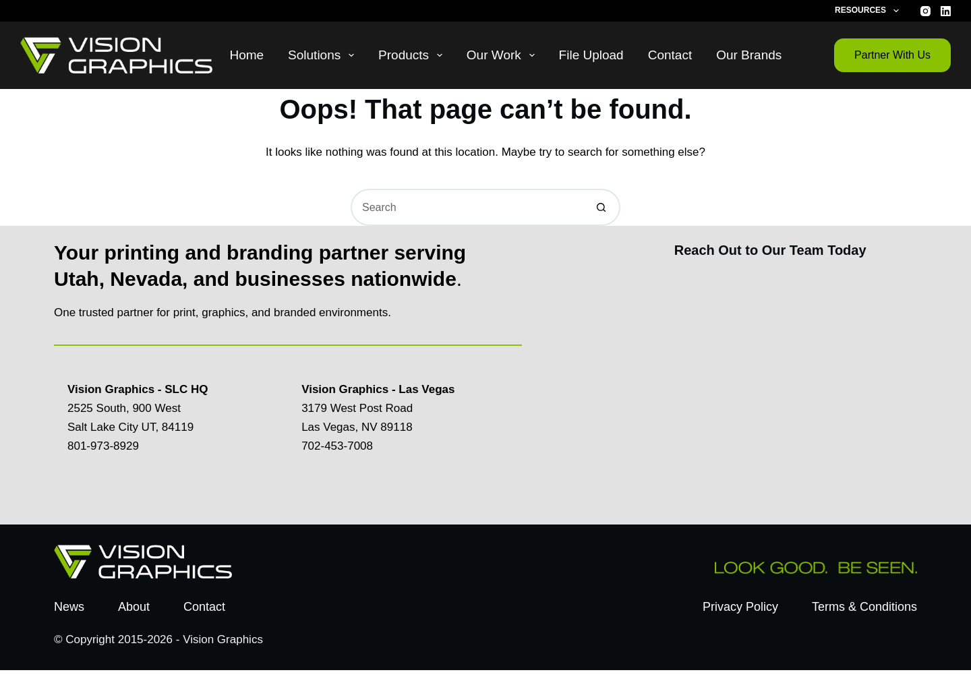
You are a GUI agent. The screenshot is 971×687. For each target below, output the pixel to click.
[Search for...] (467, 207)
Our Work (503, 55)
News (69, 607)
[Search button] (601, 207)
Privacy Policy (740, 607)
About (134, 607)
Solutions (323, 55)
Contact (670, 55)
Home (246, 55)
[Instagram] (925, 11)
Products (413, 55)
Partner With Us (892, 55)
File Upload (591, 55)
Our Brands (749, 55)
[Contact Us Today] (768, 388)
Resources (869, 11)
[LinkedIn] (946, 11)
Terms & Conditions (864, 607)
